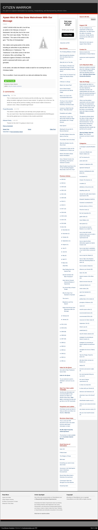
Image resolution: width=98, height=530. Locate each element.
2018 (62, 205)
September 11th (84, 323)
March (64, 262)
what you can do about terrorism (88, 404)
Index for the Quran (65, 375)
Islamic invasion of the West (86, 276)
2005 (62, 346)
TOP (96, 528)
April (64, 259)
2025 (62, 179)
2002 (62, 357)
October (65, 237)
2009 (62, 331)
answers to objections (85, 164)
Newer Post (6, 129)
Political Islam (63, 452)
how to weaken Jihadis (85, 265)
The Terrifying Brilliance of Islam (68, 51)
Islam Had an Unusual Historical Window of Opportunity (68, 282)
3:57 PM (13, 95)
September (65, 240)
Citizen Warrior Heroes (8, 499)
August (64, 244)
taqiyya (82, 112)
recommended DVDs (85, 316)
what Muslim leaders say (86, 400)
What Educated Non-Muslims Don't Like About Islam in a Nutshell (67, 57)
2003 (62, 353)
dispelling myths (84, 190)
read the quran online (85, 309)
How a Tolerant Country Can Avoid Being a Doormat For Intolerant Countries (67, 160)
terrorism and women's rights (87, 369)
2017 (62, 208)
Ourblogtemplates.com (28, 528)
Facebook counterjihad (85, 202)
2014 (62, 219)
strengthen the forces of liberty (87, 349)
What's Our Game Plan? (66, 85)
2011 (62, 324)
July (64, 248)
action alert (82, 160)
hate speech (83, 223)
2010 (62, 327)
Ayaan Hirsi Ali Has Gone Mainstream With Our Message (69, 309)
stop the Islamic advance (15, 86)
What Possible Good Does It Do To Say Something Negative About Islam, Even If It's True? (68, 167)
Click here (67, 412)
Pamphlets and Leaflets (66, 113)
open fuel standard (84, 292)
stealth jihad (83, 330)
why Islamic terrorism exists (87, 409)
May (64, 255)
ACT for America (84, 157)
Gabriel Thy (6, 95)
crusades (82, 183)
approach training (84, 167)
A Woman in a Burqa (65, 81)
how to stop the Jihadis (85, 255)
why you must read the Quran (87, 412)
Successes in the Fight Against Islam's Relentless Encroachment (67, 470)
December (65, 229)
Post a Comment (8, 126)
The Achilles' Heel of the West (67, 139)
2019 (62, 201)
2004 (62, 350)
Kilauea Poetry (7, 120)
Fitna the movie (84, 209)
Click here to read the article (42, 513)
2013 (62, 223)
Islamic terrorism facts (85, 281)
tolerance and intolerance (86, 391)
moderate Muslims (84, 285)
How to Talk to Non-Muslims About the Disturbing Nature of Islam (87, 260)
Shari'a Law (83, 326)
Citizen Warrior (17, 7)
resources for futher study (86, 319)
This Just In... (66, 298)
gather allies (83, 216)
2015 (62, 216)
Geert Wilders (83, 220)
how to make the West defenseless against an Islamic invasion (87, 243)
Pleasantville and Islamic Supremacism (46, 499)
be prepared (83, 176)
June (64, 251)
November (65, 233)
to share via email (84, 384)
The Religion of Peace (65, 456)
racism (81, 306)
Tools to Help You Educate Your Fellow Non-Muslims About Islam (67, 76)
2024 (62, 183)
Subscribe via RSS (64, 43)
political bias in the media (86, 299)
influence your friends (85, 269)
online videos (83, 288)
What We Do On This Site (66, 62)
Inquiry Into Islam (6, 497)
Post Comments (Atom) (16, 131)
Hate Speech (63, 125)
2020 (62, 197)
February (65, 315)
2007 (62, 338)
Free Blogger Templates (8, 528)
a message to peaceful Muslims (87, 146)
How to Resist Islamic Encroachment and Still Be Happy (66, 90)
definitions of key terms (85, 187)
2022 (62, 190)
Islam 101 (62, 449)
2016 (62, 212)
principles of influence (85, 302)
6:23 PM (16, 109)
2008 (62, 335)
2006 (62, 342)
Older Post (53, 129)
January (65, 319)
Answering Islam (64, 485)
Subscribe (68, 35)
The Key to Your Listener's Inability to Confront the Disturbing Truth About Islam (67, 102)
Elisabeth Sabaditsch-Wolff (86, 199)
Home (29, 129)
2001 (62, 361)
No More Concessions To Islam (10, 501)
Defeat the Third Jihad (7, 503)
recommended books (85, 313)
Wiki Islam (62, 459)
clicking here (83, 31)
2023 (62, 186)
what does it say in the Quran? (87, 395)
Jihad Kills (65, 265)
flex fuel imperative (84, 213)
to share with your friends (86, 388)
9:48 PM (15, 120)
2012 (62, 227)
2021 (62, 194)
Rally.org (89, 29)
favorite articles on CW (85, 206)
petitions (82, 295)
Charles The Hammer (85, 180)
